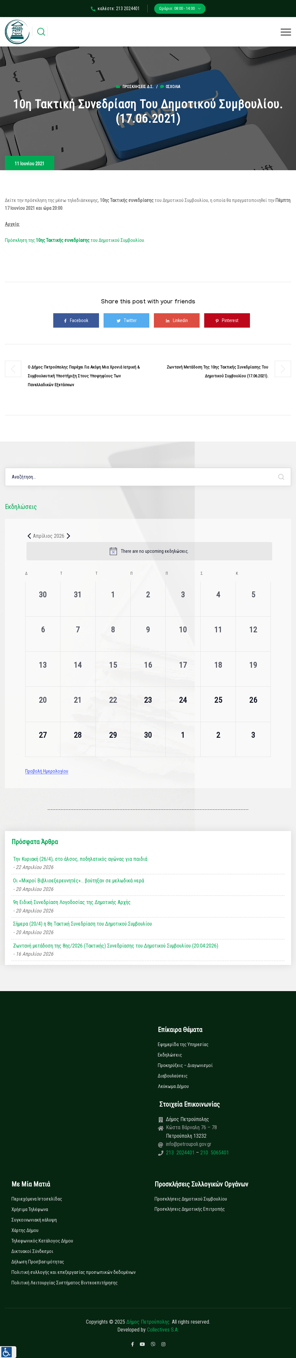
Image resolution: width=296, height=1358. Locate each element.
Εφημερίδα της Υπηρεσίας (183, 1044)
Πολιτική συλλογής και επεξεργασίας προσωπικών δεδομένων (73, 1272)
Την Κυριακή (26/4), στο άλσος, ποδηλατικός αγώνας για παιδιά (80, 859)
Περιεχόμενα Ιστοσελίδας (36, 1199)
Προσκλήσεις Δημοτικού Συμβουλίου (191, 1199)
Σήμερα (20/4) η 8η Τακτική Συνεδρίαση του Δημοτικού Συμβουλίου (82, 924)
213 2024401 (181, 1153)
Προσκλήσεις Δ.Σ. (138, 86)
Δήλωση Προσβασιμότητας (37, 1262)
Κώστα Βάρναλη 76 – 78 (191, 1127)
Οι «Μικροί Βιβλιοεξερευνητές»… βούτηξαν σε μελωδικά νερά (78, 881)
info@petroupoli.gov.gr (188, 1144)
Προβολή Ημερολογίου (46, 771)
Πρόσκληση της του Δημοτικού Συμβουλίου (74, 240)
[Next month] (68, 536)
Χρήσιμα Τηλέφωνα (29, 1209)
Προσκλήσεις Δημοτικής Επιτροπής (190, 1209)
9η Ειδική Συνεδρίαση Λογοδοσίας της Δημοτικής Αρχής (72, 902)
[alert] (149, 551)
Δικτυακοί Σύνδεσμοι (32, 1251)
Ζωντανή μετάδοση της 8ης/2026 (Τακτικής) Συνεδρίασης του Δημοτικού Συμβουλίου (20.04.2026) (115, 946)
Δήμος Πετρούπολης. (148, 1322)
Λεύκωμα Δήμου (173, 1086)
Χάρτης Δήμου (25, 1230)
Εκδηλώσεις (170, 1055)
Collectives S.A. (163, 1330)
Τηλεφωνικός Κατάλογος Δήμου (42, 1241)
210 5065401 (214, 1153)
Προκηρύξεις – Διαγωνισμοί (185, 1065)
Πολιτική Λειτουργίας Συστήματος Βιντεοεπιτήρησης (64, 1283)
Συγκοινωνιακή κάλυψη (34, 1220)
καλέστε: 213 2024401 (115, 8)
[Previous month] (29, 536)
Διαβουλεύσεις (173, 1076)
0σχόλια (170, 86)
